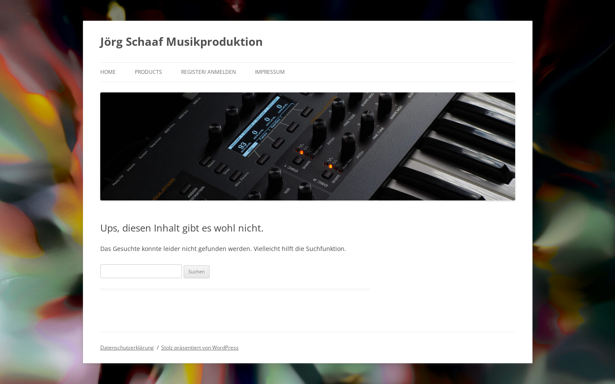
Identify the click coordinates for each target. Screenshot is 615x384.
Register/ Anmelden (208, 72)
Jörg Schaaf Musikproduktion (181, 41)
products (148, 72)
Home (108, 72)
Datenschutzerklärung (127, 347)
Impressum (270, 72)
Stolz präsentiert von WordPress (200, 347)
